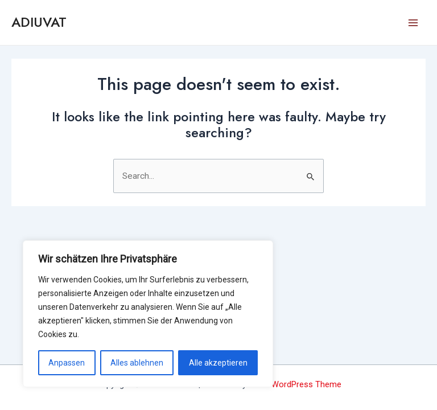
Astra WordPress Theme (295, 384)
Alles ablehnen (136, 362)
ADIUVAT (39, 22)
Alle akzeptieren (218, 362)
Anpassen (66, 362)
